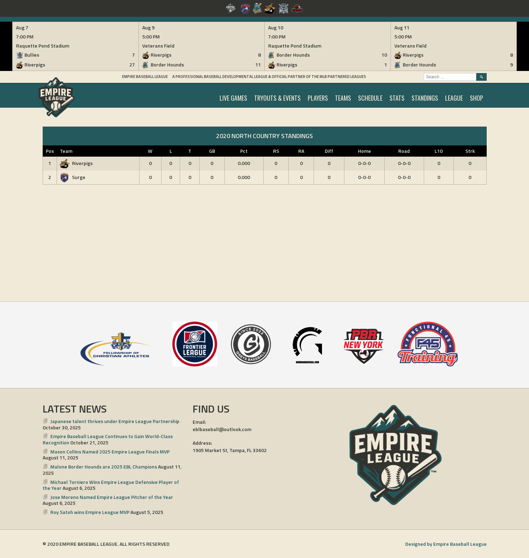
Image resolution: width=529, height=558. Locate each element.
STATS (397, 97)
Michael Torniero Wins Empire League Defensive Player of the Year (111, 485)
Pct (244, 151)
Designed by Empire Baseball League (446, 544)
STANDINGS (425, 97)
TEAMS (343, 97)
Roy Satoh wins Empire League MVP (89, 512)
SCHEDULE (370, 97)
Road (404, 151)
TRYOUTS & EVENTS (277, 97)
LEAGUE (454, 97)
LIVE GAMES (233, 97)
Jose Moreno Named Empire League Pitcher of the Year (111, 497)
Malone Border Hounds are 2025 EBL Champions (103, 466)
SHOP (476, 97)
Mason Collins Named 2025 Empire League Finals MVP (110, 451)
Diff (329, 151)
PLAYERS (318, 97)
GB (212, 151)
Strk (470, 151)
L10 (439, 151)
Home (364, 151)
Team (66, 151)
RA (301, 151)
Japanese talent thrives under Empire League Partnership (114, 421)
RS (276, 151)
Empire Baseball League (145, 76)
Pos (50, 151)
